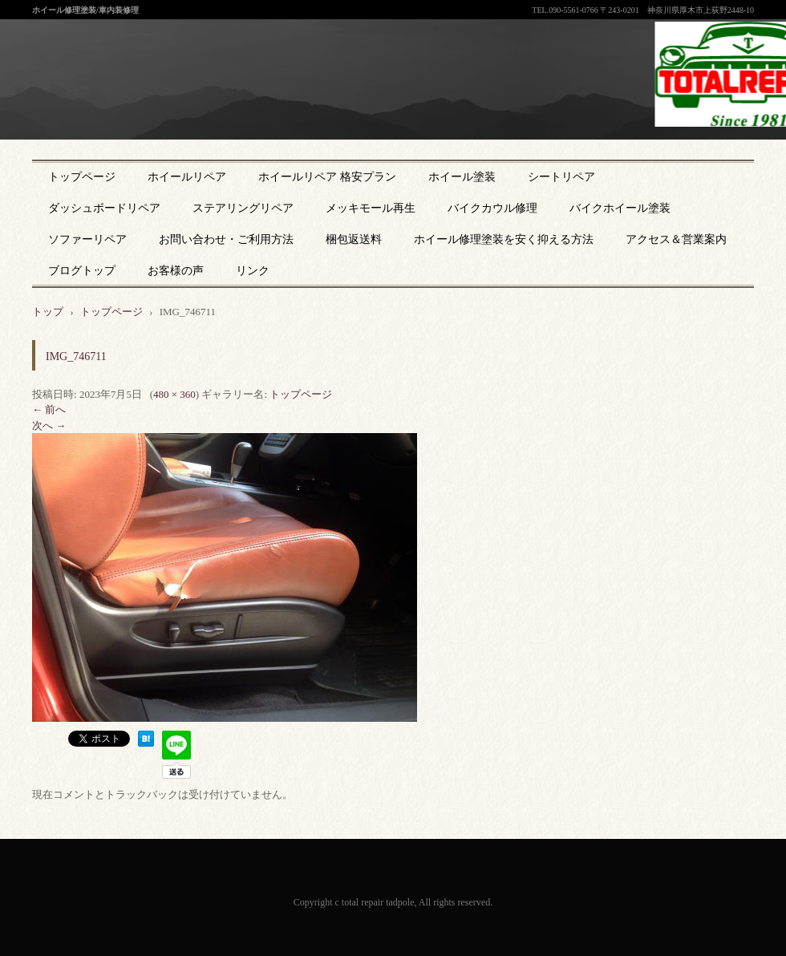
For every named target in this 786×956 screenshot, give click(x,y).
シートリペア (561, 177)
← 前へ (49, 409)
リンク (252, 271)
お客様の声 (176, 271)
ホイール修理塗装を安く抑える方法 (504, 239)
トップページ (81, 177)
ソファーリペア (87, 239)
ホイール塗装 (462, 177)
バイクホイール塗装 (620, 208)
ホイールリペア (187, 177)
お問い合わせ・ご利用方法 (226, 239)
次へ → (49, 425)
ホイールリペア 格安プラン (327, 177)
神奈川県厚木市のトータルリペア (381, 111)
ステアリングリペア (243, 208)
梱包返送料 (354, 239)
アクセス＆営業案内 (676, 239)
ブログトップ (81, 271)
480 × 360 (174, 394)
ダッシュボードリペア (104, 208)
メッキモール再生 (370, 208)
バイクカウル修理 (492, 208)
